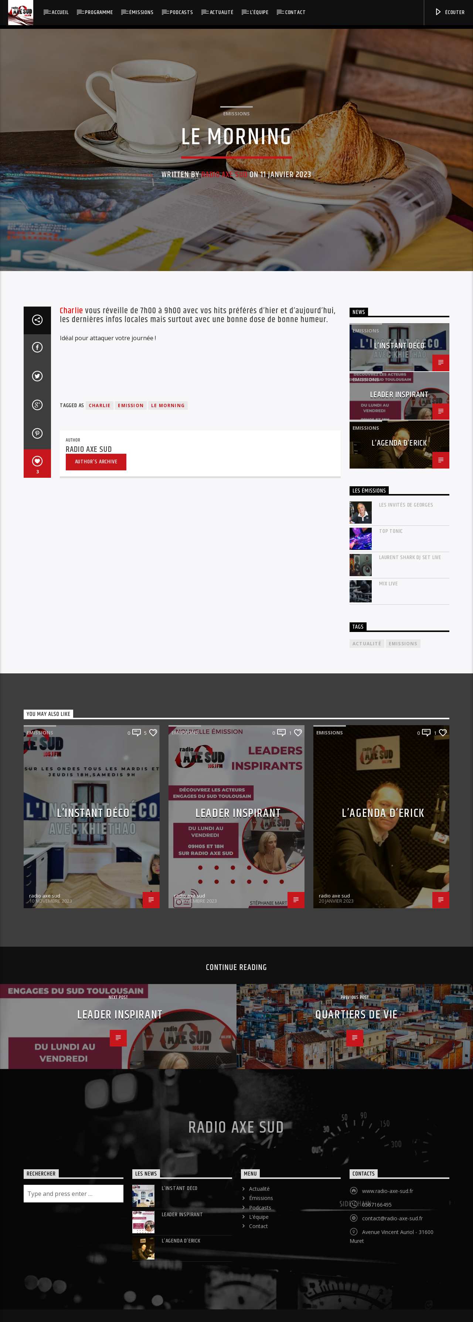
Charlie (71, 604)
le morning (168, 699)
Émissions (141, 12)
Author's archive (96, 755)
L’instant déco (399, 639)
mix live (388, 876)
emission (131, 699)
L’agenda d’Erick (399, 736)
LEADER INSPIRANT (399, 688)
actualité (367, 937)
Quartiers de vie (356, 1308)
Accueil (60, 12)
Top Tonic (391, 824)
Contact (295, 12)
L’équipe (259, 12)
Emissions (236, 247)
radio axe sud (224, 308)
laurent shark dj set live (410, 850)
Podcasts (181, 12)
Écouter (449, 12)
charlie (99, 699)
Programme (99, 12)
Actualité (222, 12)
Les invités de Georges (406, 798)
